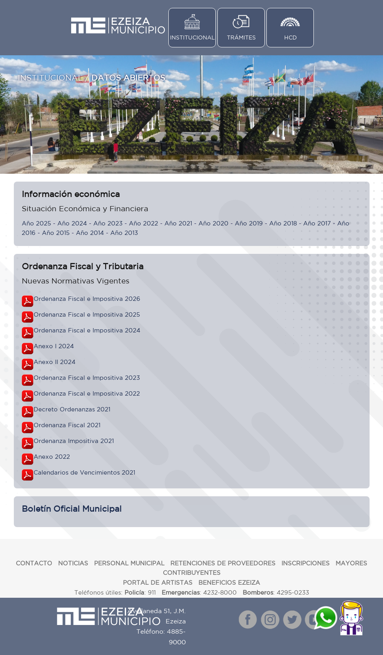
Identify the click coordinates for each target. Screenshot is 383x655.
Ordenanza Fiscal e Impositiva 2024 (87, 330)
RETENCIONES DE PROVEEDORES (222, 563)
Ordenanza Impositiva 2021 (74, 440)
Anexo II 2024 (54, 361)
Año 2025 (36, 223)
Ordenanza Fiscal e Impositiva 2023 (87, 377)
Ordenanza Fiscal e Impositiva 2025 (87, 314)
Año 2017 (317, 223)
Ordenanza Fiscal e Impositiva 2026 (87, 298)
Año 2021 (178, 223)
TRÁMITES (241, 37)
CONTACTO (34, 563)
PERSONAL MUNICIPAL (129, 563)
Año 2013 (124, 232)
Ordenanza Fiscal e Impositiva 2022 (87, 393)
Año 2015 (56, 232)
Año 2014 (90, 232)
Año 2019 (249, 223)
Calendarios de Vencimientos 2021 (84, 472)
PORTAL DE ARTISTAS (157, 582)
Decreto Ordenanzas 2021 (72, 409)
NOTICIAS (73, 563)
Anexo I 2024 (54, 346)
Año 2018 (283, 223)
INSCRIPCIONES (305, 563)
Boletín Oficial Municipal (72, 508)
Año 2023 (108, 223)
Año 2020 (213, 223)
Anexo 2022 (52, 456)
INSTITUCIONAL (192, 37)
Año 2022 (143, 223)
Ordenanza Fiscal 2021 (67, 425)
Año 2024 (72, 223)
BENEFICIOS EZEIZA (229, 582)
